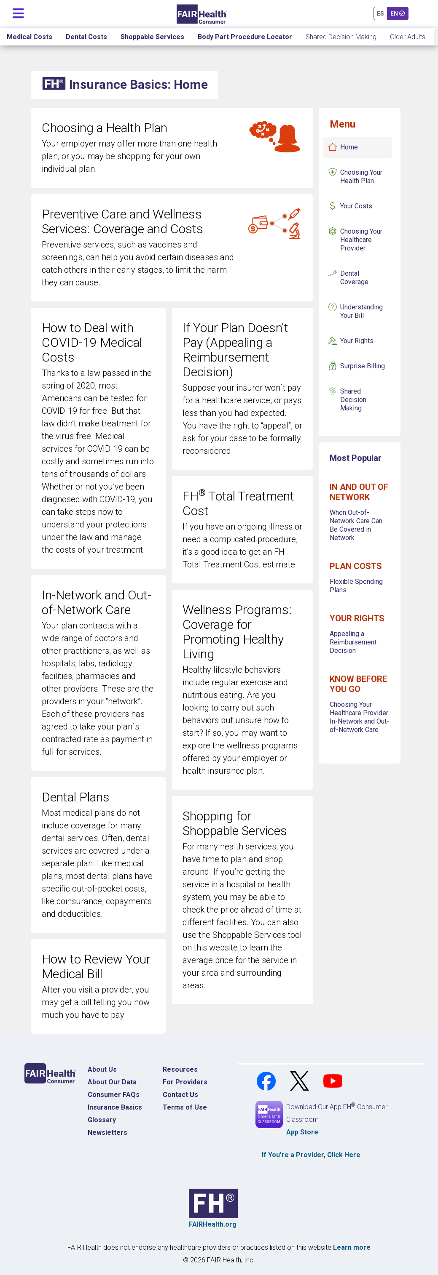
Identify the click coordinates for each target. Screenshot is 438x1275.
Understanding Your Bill (361, 311)
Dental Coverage (354, 277)
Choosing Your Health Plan (361, 176)
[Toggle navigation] (18, 11)
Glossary (102, 1120)
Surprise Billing (362, 366)
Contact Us (180, 1095)
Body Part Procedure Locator (245, 37)
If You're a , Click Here (311, 1155)
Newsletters (107, 1133)
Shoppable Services (152, 37)
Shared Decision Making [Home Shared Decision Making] (341, 37)
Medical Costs (29, 37)
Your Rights (357, 341)
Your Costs (356, 206)
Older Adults (407, 37)
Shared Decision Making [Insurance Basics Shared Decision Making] (353, 399)
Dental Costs (86, 37)
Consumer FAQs (114, 1095)
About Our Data (112, 1082)
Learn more (352, 1247)
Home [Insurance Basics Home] (349, 147)
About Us (102, 1069)
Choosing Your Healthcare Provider (361, 239)
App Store (302, 1132)
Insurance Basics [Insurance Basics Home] (115, 1107)
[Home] (201, 14)
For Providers (185, 1082)
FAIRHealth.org (212, 1224)
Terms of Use (185, 1107)
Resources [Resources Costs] (180, 1069)
